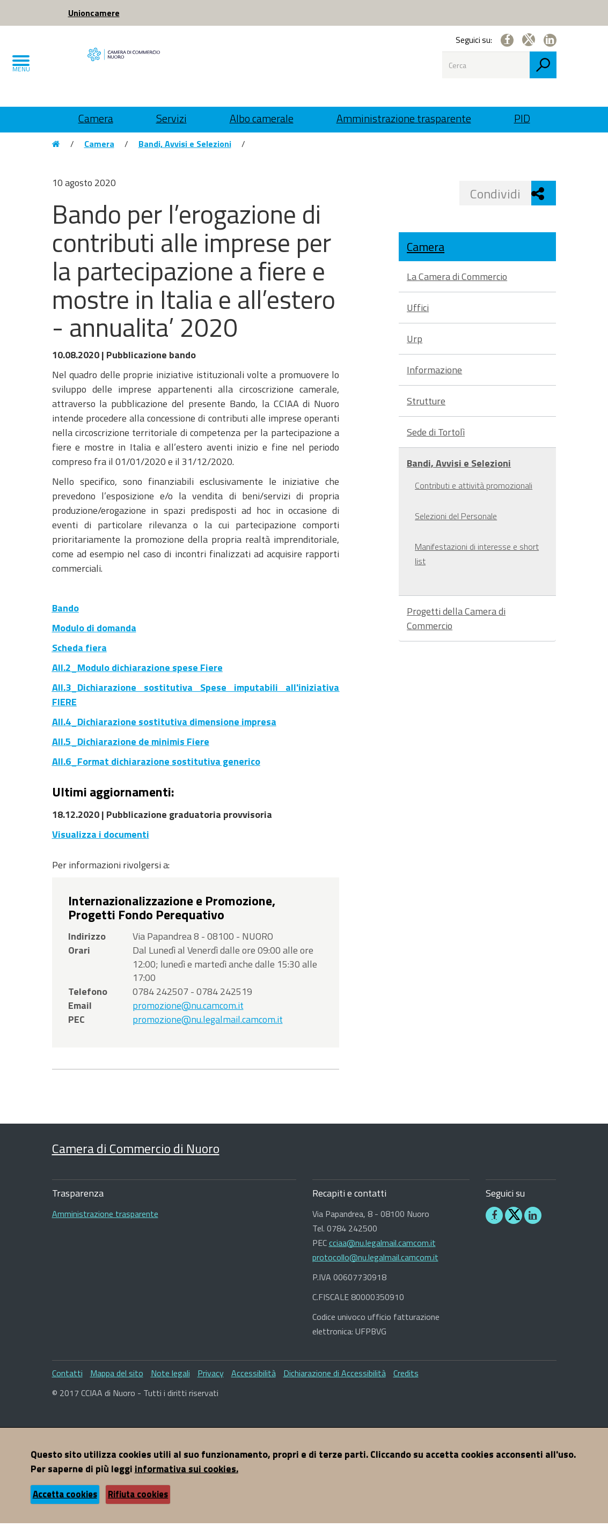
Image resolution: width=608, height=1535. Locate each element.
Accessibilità (253, 1384)
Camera (95, 118)
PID (522, 118)
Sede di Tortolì (436, 444)
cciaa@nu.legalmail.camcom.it (382, 1254)
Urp (414, 350)
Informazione (434, 381)
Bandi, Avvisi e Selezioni (184, 155)
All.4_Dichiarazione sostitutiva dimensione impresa (164, 733)
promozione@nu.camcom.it (188, 1017)
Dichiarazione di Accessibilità (334, 1384)
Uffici (418, 319)
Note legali (170, 1384)
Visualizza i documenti (100, 845)
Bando (65, 619)
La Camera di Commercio (457, 288)
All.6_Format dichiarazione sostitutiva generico (156, 773)
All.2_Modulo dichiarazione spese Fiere (137, 679)
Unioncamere (94, 12)
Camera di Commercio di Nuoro (135, 1159)
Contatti (67, 1384)
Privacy (210, 1384)
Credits (406, 1384)
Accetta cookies (65, 1506)
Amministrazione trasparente (403, 118)
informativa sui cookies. (186, 1480)
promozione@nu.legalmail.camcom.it (208, 1030)
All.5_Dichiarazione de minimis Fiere (130, 753)
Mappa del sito (116, 1384)
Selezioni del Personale (456, 527)
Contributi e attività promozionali (473, 497)
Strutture (426, 412)
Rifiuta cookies (138, 1506)
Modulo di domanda (94, 639)
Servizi (171, 118)
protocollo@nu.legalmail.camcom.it (375, 1269)
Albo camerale (262, 118)
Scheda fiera (79, 659)
